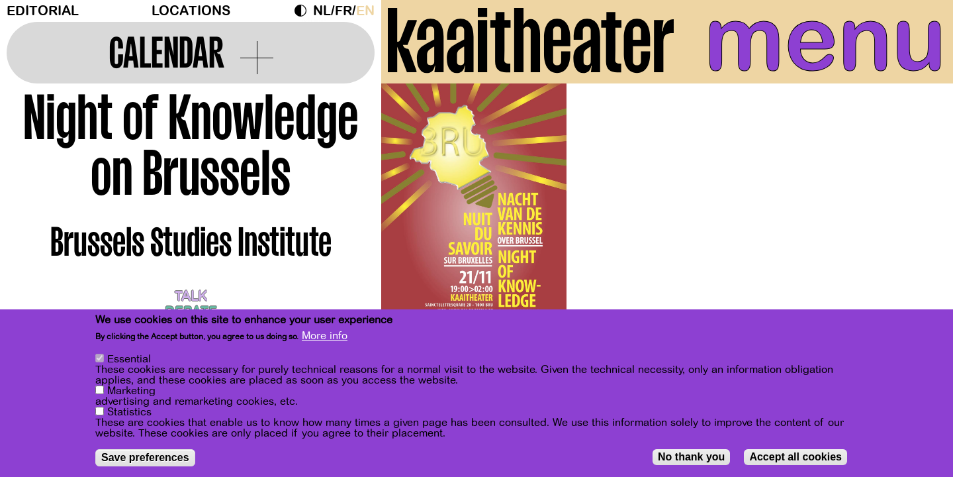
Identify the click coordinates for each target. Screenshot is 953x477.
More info (324, 336)
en (365, 11)
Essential (129, 359)
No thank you (691, 456)
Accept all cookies (795, 456)
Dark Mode (303, 11)
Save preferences (145, 457)
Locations (191, 11)
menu (825, 40)
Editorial (43, 11)
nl (322, 11)
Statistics (129, 412)
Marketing (131, 391)
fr (343, 11)
